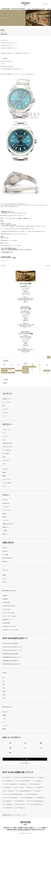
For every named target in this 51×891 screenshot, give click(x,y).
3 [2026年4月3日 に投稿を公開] (32, 367)
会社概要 (6, 715)
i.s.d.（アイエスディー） (10, 460)
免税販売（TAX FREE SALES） (12, 524)
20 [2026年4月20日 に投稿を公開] (4, 373)
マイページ (7, 570)
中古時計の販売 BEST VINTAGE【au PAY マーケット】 (20, 657)
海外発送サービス (9, 527)
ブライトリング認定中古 (11, 483)
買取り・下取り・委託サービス (12, 558)
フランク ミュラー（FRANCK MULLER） (16, 808)
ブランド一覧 (7, 469)
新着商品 (6, 473)
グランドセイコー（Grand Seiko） (14, 832)
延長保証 (6, 514)
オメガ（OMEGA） (37, 808)
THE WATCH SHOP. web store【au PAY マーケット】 (20, 650)
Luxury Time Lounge (10, 609)
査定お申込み (7, 561)
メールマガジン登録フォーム (24, 770)
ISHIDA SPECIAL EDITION (11, 443)
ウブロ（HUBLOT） (31, 815)
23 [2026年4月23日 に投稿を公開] (25, 373)
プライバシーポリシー (29, 863)
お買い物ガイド (9, 495)
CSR (4, 722)
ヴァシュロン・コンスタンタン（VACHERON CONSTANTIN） (22, 795)
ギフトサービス (8, 520)
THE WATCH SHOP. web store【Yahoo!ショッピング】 (20, 647)
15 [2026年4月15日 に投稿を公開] (18, 371)
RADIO (5, 688)
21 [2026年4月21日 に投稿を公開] (11, 373)
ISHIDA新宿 (7, 596)
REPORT (5, 695)
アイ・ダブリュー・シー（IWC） (12, 815)
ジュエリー (6, 440)
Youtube (10, 745)
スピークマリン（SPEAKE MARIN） (14, 839)
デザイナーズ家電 (9, 454)
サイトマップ (42, 863)
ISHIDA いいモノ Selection (12, 447)
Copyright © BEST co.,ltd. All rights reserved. (25, 881)
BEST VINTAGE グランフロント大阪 (15, 626)
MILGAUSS (4, 35)
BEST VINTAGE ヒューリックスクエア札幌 (17, 630)
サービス (6, 719)
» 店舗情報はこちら (25, 303)
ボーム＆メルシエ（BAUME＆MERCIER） (16, 852)
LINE (10, 761)
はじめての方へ (8, 500)
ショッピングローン (9, 507)
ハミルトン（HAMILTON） (11, 856)
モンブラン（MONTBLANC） (30, 842)
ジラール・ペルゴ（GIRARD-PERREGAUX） (16, 822)
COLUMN (6, 691)
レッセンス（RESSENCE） (36, 839)
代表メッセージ (8, 712)
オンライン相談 (8, 555)
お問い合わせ (7, 548)
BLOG (25, 745)
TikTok (41, 753)
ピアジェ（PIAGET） (9, 825)
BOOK (5, 681)
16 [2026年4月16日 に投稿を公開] (25, 371)
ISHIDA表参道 (7, 599)
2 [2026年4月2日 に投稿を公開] (25, 367)
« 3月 (2, 377)
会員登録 (6, 575)
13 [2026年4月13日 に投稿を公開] (4, 371)
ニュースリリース (9, 726)
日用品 (5, 457)
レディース (6, 486)
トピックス (6, 416)
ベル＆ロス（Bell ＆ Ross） (31, 849)
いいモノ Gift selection (10, 450)
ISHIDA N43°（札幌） (9, 602)
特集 (4, 406)
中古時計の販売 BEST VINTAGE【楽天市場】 (17, 654)
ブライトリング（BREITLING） (12, 812)
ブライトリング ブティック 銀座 (13, 613)
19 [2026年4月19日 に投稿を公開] (46, 371)
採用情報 (6, 729)
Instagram (4, 261)
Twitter (7, 261)
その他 (5, 464)
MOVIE (5, 685)
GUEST (5, 698)
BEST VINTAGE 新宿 (9, 623)
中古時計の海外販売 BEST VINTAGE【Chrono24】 (19, 664)
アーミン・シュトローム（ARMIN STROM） (16, 836)
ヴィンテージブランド (10, 402)
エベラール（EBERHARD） (11, 849)
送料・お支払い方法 (9, 503)
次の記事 (47, 266)
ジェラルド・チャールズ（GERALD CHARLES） (18, 846)
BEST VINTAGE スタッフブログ (41, 9)
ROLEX (4, 30)
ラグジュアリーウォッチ (11, 430)
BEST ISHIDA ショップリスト (15, 590)
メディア (6, 672)
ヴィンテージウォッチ (10, 479)
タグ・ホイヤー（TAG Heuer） (26, 819)
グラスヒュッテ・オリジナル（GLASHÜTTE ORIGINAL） (21, 829)
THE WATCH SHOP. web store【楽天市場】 (17, 643)
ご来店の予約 (7, 551)
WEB (4, 678)
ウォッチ (6, 433)
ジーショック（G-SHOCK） (30, 856)
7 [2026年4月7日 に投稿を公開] (11, 369)
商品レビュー (7, 582)
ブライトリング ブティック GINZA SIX (15, 616)
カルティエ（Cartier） (9, 792)
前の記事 (3, 266)
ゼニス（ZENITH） (8, 819)
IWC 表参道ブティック (10, 620)
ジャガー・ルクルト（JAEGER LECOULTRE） (17, 802)
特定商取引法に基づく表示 (12, 863)
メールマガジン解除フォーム (24, 776)
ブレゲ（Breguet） (8, 798)
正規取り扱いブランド (10, 399)
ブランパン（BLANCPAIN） (26, 798)
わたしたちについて (11, 707)
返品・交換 (6, 517)
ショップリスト (8, 413)
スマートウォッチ (9, 436)
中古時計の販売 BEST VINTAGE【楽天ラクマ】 (18, 661)
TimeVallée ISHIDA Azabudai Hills (14, 606)
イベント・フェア (8, 409)
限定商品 (6, 476)
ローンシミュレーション (11, 510)
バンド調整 (6, 531)
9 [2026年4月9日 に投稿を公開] (25, 369)
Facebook (2, 261)
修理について (7, 534)
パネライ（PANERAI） (32, 812)
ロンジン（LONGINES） (10, 842)
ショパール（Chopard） (10, 805)
